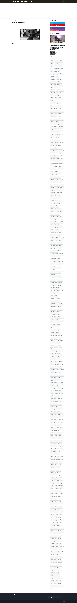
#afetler (56, 337)
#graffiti (56, 97)
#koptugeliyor (53, 459)
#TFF (56, 174)
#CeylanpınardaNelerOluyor (55, 271)
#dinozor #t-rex (57, 393)
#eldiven (52, 403)
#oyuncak (59, 498)
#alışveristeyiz (60, 340)
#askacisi (52, 132)
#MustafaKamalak (53, 309)
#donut (52, 396)
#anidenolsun (53, 345)
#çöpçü (57, 572)
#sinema (60, 522)
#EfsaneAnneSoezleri (60, 168)
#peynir (55, 504)
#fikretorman (59, 411)
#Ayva (52, 263)
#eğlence (52, 197)
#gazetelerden (58, 89)
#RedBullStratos (53, 316)
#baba (62, 356)
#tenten (61, 535)
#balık (51, 184)
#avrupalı (52, 353)
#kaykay (58, 214)
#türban (60, 121)
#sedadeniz (52, 517)
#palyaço (52, 501)
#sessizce (56, 520)
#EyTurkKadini (61, 126)
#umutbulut (52, 546)
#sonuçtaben (53, 527)
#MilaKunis (58, 308)
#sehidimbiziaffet (56, 153)
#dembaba (55, 388)
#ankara (58, 179)
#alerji (52, 340)
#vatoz (52, 551)
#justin (58, 446)
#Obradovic (58, 311)
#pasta (55, 84)
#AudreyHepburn (53, 261)
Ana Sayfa (13, 20)
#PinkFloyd (59, 314)
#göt (62, 422)
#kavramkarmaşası (53, 451)
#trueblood (52, 543)
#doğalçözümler (53, 398)
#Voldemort (52, 332)
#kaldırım (52, 448)
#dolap (52, 395)
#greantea (55, 419)
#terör (59, 536)
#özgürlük (56, 575)
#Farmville (60, 282)
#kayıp (52, 453)
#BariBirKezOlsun (60, 263)
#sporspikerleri (53, 528)
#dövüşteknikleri (59, 398)
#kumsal (60, 462)
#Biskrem (56, 264)
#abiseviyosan (53, 73)
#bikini (60, 367)
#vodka (62, 551)
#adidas (52, 337)
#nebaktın (52, 490)
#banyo (56, 359)
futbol (62, 586)
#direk (62, 393)
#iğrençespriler (53, 79)
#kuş (57, 216)
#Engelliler (52, 279)
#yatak (62, 158)
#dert (60, 390)
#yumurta (59, 559)
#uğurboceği (60, 549)
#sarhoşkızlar (53, 229)
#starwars (52, 234)
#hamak (61, 427)
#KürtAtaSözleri (59, 303)
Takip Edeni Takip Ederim (20, 1)
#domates (55, 395)
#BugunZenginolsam (54, 166)
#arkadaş (60, 351)
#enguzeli (52, 195)
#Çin (51, 567)
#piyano (55, 506)
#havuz (52, 433)
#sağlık (61, 514)
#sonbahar (52, 232)
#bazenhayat (53, 95)
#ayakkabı (52, 134)
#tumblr (57, 543)
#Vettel (62, 330)
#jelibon (60, 213)
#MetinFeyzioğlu (53, 308)
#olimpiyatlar (60, 491)
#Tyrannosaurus (53, 330)
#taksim (56, 530)
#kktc (55, 456)
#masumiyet (57, 480)
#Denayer (62, 271)
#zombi (57, 565)
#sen (55, 519)
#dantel (52, 385)
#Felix (59, 105)
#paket (60, 499)
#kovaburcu (58, 459)
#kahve (60, 66)
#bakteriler (52, 359)
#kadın (52, 71)
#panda (56, 501)
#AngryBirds (52, 256)
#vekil (58, 551)
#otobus (52, 498)
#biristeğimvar (53, 369)
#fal (60, 197)
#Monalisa (52, 171)
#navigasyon (61, 488)
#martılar (52, 480)
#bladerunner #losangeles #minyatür (56, 372)
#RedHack (58, 316)
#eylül (57, 406)
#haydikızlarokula (53, 208)
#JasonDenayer (53, 298)
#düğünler (52, 401)
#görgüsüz (58, 422)
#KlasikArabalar (53, 303)
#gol (51, 203)
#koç (62, 459)
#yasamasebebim (53, 556)
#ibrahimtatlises (56, 438)
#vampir (52, 240)
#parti (62, 221)
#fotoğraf (52, 97)
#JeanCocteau (59, 298)
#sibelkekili (52, 522)
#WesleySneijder (53, 176)
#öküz (51, 81)
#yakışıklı (58, 158)
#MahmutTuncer (58, 169)
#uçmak (55, 549)
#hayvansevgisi (59, 82)
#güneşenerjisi (57, 425)
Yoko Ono (52, 586)
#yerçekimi (52, 557)
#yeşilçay (60, 557)
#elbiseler (61, 401)
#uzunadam (60, 548)
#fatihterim (58, 198)
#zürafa (60, 565)
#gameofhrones (61, 111)
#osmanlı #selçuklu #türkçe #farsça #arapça (56, 496)
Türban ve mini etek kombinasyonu (57, 45)
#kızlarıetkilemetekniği (54, 148)
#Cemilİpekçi (53, 269)
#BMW (55, 263)
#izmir (57, 213)
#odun (55, 221)
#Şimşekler (52, 580)
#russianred (57, 119)
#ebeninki (56, 401)
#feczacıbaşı (56, 409)
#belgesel (52, 364)
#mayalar (61, 480)
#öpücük (56, 74)
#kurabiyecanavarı (53, 464)
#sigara (61, 68)
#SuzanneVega (53, 324)
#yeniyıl (55, 243)
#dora (55, 396)
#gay (59, 200)
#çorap (61, 79)
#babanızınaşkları (53, 358)
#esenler (55, 404)
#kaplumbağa (57, 448)
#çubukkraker (53, 572)
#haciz (58, 427)
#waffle (52, 242)
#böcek (55, 377)
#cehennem (58, 190)
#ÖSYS (55, 567)
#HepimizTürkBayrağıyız (54, 293)
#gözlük (55, 424)
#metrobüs (52, 483)
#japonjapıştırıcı (53, 446)
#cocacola (57, 87)
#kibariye (58, 454)
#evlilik (60, 195)
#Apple (58, 258)
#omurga (52, 493)
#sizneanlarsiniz (53, 525)
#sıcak (57, 155)
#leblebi (61, 216)
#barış (60, 359)
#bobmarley (52, 187)
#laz (59, 469)
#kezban (59, 145)
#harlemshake (56, 430)
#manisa (57, 477)
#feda (60, 409)
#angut (58, 343)
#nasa (51, 221)
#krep (60, 461)
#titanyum (59, 538)
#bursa (52, 377)
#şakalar (57, 580)
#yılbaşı (52, 564)
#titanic (63, 237)
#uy (55, 548)
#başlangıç (60, 361)
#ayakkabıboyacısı (57, 353)
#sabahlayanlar (56, 227)
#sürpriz (60, 234)
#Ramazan (56, 171)
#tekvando (52, 535)
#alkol (61, 92)
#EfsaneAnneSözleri (54, 105)
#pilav (55, 224)
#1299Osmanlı (53, 161)
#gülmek (59, 424)
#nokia (52, 491)
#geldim (52, 414)
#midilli (61, 483)
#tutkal (61, 543)
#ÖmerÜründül (59, 567)
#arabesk (52, 351)
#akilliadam (60, 337)
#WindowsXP (58, 332)
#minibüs (55, 485)
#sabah (54, 512)
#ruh (51, 227)
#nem (56, 490)
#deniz (58, 192)
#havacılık (61, 432)
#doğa (59, 396)
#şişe (51, 585)
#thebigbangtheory (53, 538)
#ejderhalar (52, 89)
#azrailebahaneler (53, 356)
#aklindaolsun (53, 63)
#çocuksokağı (61, 570)
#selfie (57, 229)
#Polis (59, 129)
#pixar (52, 506)
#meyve (56, 483)
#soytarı (57, 527)
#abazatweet (53, 87)
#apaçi (52, 108)
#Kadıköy (58, 301)
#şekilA (52, 583)
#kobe (62, 456)
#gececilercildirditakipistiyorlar (55, 140)
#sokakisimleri (59, 525)
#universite (62, 546)
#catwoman (52, 137)
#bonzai (52, 374)
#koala (59, 456)
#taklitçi (52, 530)
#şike (55, 81)
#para (63, 150)
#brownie (57, 187)
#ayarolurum (53, 182)
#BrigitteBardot (58, 266)
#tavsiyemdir (56, 533)
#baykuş (52, 361)
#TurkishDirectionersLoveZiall (55, 329)
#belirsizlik (61, 364)
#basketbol (52, 76)
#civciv (56, 380)
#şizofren (59, 583)
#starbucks (60, 232)
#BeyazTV (52, 264)
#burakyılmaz (58, 110)
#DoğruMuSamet (53, 168)
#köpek (52, 147)
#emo (60, 403)
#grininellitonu (61, 419)
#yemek (61, 73)
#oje (59, 150)
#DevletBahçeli (53, 272)
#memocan (52, 150)
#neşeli (60, 490)
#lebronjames (53, 470)
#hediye (60, 433)
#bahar (58, 358)
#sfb (62, 520)
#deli (51, 388)
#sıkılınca (54, 235)
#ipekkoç (55, 443)
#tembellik (57, 535)
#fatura (52, 409)
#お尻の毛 (55, 585)
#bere (56, 366)
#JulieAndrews (53, 301)
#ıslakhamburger (53, 578)
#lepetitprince (58, 470)
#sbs (51, 153)
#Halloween (52, 169)
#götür (52, 424)
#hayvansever (59, 208)
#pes (51, 504)
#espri (56, 195)
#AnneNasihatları (53, 258)
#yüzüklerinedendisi (54, 562)
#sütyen (62, 528)
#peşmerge (59, 504)
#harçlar (57, 432)
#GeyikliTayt (59, 285)
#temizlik (59, 235)
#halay (56, 205)
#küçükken (52, 467)
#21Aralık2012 (58, 161)
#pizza (59, 224)
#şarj (60, 580)
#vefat (55, 551)
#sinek (57, 522)
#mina (52, 485)
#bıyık (59, 377)
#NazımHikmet (53, 311)
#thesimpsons (58, 237)
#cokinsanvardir (61, 380)
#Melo (58, 92)
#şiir (57, 245)
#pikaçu (52, 224)
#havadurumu (53, 206)
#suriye (56, 234)
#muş (61, 219)
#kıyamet (55, 147)
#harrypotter (52, 432)
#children (52, 380)
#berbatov (52, 366)
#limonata (58, 472)
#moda (52, 118)
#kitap (60, 97)
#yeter (57, 557)
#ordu (62, 493)
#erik (51, 404)
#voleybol (56, 240)
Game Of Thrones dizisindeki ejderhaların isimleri (59, 52)
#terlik (56, 536)
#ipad (51, 443)
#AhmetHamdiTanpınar (54, 253)
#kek (51, 84)
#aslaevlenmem (57, 132)
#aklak (52, 338)
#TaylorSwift (58, 324)
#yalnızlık (55, 242)
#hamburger (60, 205)
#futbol (52, 60)
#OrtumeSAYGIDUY (53, 314)
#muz (56, 150)
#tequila (52, 536)
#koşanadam (53, 461)
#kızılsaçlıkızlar (56, 68)
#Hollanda (61, 293)
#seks (61, 153)
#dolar (52, 139)
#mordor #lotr (60, 485)
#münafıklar (52, 488)
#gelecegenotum (57, 414)
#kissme (52, 456)
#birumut (62, 369)
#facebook (56, 197)
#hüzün (52, 438)
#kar (61, 448)
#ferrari (52, 411)
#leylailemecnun (53, 472)
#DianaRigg (58, 272)
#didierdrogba (58, 95)
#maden (60, 148)
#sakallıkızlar (62, 227)
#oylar (56, 498)
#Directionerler (53, 92)
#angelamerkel (53, 343)
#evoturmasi (52, 406)
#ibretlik (62, 438)
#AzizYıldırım (58, 103)
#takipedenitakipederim (57, 58)
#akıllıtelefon (55, 177)
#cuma (52, 382)
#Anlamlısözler (58, 256)
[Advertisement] (38, 10)
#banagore (55, 184)
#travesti (55, 541)
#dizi (61, 192)
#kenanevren (56, 453)
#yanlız (60, 242)
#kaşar (58, 79)
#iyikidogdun (53, 213)
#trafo (51, 541)
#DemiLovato (60, 124)
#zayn (59, 564)
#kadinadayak (62, 142)
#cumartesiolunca (58, 137)
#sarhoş (62, 119)
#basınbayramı (61, 184)
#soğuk (56, 232)
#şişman (60, 245)
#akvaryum (56, 338)
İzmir (51, 588)
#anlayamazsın (58, 345)
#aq (51, 348)
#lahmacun (52, 469)
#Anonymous (53, 103)
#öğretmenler (53, 245)
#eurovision (60, 404)
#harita (52, 430)
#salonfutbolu (53, 514)
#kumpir (56, 462)
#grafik (52, 419)
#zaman (55, 564)
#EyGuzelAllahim (60, 280)
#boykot (59, 374)
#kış (59, 467)
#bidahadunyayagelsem (54, 367)
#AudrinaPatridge (60, 261)
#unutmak (52, 548)
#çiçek (56, 570)
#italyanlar (61, 211)
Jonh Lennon (60, 585)
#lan (56, 469)
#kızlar (57, 73)
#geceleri (52, 74)
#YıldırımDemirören (60, 176)
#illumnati (60, 440)
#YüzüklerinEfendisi (54, 335)
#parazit (60, 501)
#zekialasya (52, 565)
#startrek (58, 528)
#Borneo (61, 264)
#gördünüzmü (53, 422)
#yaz (51, 243)
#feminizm (52, 200)
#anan (60, 177)
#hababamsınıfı (53, 427)
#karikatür (61, 60)
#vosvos (60, 240)
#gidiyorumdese (53, 417)
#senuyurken (53, 121)
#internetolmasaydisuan (54, 116)
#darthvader (56, 385)
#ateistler (55, 108)
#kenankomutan (53, 454)
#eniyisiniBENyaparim (54, 111)
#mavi (51, 219)
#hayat (57, 206)
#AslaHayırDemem (53, 124)
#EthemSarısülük (53, 280)
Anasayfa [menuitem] (31, 1)
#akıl (60, 338)
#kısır (56, 467)
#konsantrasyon (53, 216)
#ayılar (60, 108)
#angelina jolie (53, 179)
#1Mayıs (52, 100)
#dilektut (52, 393)
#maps (61, 477)
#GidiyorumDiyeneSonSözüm (55, 287)
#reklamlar (52, 119)
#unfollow (57, 546)
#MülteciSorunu (59, 309)
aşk (55, 586)
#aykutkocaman (57, 134)
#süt (51, 235)
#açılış (59, 356)
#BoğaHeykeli (53, 266)
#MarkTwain (60, 306)
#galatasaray (58, 63)
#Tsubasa (52, 327)
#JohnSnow (57, 300)
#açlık (62, 134)
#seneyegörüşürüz (60, 519)
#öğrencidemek (60, 243)
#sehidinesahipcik (58, 517)
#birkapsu (57, 369)
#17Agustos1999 (53, 248)
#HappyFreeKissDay (60, 290)
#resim (55, 509)
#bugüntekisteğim (60, 375)
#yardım (57, 554)
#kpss (57, 461)
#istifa (58, 211)
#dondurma (60, 395)
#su (54, 155)
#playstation (60, 506)
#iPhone (59, 113)
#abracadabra (60, 335)
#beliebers (57, 364)
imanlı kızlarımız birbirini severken (59, 48)
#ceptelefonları (53, 192)
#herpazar (52, 142)
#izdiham (59, 443)
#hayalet (55, 433)
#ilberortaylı (56, 440)
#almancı (55, 340)
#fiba (55, 411)
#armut (62, 179)
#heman (52, 435)
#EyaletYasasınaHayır (54, 282)
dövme (59, 586)
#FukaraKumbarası (53, 285)
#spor (51, 155)
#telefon (61, 155)
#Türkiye (58, 330)
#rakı (51, 509)
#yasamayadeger (60, 556)
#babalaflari (52, 110)
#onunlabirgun (57, 493)
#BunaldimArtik (61, 166)
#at (63, 351)
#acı (51, 177)
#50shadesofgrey (53, 250)
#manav (60, 475)
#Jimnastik (52, 300)
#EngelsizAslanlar (58, 279)
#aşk (51, 58)
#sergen (52, 520)
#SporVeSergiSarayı (59, 322)
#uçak (51, 549)
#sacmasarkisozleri (59, 512)
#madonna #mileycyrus (54, 475)
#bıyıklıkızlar (52, 190)
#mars (60, 116)
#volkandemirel (53, 158)
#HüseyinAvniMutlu (54, 295)
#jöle (61, 446)
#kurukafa (59, 464)
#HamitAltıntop (53, 290)
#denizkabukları (61, 388)
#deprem (52, 390)
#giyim (61, 417)
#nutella (55, 118)
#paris (59, 118)
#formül (55, 139)
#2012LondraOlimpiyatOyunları (55, 102)
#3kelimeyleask (59, 248)
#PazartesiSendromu (54, 129)
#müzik (52, 68)
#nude (55, 491)
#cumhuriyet (56, 382)
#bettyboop (60, 366)
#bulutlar (61, 187)
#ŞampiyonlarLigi (60, 578)
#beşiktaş (57, 76)
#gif (57, 417)
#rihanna (58, 509)
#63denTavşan (59, 250)
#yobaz (52, 559)
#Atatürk (60, 74)
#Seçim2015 (52, 174)
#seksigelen (59, 84)
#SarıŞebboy (53, 319)
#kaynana (59, 451)
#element (56, 403)
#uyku (17, 20)
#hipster (60, 435)
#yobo (55, 559)
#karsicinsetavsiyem (54, 145)
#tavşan (60, 533)
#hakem (52, 205)
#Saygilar (57, 319)
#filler (56, 200)
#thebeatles (52, 237)
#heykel (56, 435)
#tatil (51, 533)
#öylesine (52, 575)
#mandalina (52, 477)
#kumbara (52, 462)
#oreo (58, 221)
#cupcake (61, 382)
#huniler (55, 113)
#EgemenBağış (53, 277)
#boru (55, 374)
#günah (52, 425)
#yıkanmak (60, 562)
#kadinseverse (53, 214)
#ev (62, 95)
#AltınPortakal (61, 253)
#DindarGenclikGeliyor (54, 126)
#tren (59, 541)
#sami (57, 514)
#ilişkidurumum (53, 211)
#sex (60, 520)
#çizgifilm (52, 570)
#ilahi (51, 440)
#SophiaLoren (53, 322)
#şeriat (55, 583)
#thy (57, 121)
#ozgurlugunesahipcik (54, 499)
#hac (54, 203)
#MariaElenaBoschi (53, 306)
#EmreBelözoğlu (59, 277)
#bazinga (56, 361)
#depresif (56, 390)
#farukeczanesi (53, 198)
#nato (57, 488)
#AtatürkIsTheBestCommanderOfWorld (57, 163)
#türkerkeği (52, 66)
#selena (52, 519)
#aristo (56, 351)
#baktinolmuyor (58, 182)
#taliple (59, 530)
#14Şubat (58, 81)
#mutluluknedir (56, 219)
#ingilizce (56, 142)
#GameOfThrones (57, 71)
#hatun (52, 113)
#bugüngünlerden (53, 375)
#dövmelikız (56, 60)
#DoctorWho (53, 274)
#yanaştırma (52, 554)
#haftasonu (58, 203)
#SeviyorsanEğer (53, 82)
